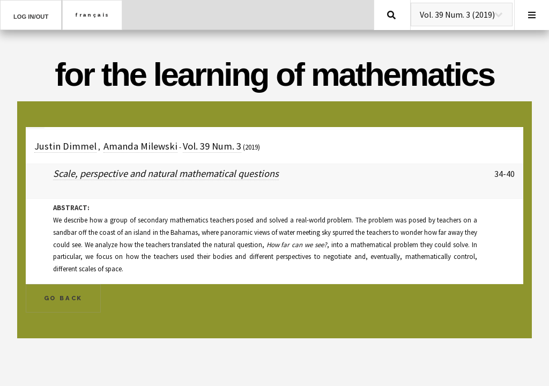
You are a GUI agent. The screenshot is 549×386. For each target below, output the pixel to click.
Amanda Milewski (140, 146)
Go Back (63, 298)
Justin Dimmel (65, 146)
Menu (532, 15)
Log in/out (30, 16)
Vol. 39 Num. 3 (212, 146)
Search (391, 15)
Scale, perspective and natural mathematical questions (166, 173)
